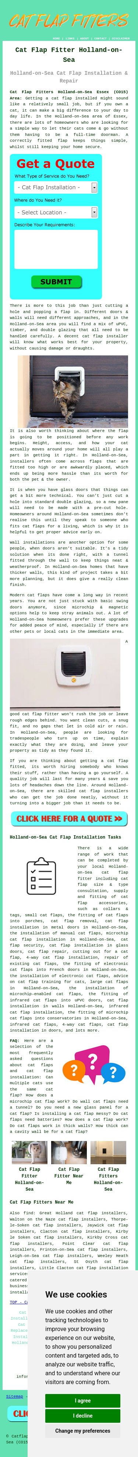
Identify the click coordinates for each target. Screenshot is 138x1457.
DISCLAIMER (121, 38)
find (28, 1213)
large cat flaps (109, 982)
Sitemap (14, 1396)
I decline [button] (82, 1416)
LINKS (70, 38)
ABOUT (84, 38)
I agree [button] (83, 1401)
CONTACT (100, 38)
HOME (56, 38)
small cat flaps (44, 915)
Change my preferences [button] (82, 1431)
